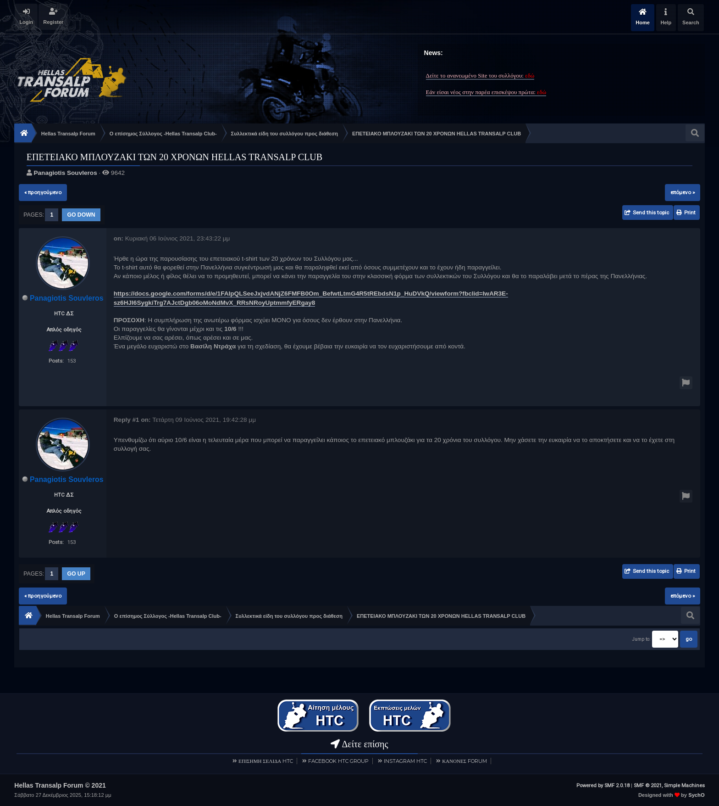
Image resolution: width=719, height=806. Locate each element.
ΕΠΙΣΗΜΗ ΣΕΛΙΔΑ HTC (265, 760)
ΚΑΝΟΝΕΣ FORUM (464, 760)
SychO (696, 794)
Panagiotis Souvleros (65, 172)
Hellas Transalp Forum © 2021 (59, 785)
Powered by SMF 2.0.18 (603, 785)
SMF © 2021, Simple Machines (669, 785)
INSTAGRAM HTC (405, 760)
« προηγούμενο (42, 192)
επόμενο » (682, 192)
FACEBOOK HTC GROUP (338, 760)
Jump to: (641, 639)
